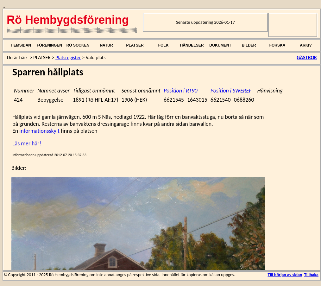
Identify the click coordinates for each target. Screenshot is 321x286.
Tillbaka (311, 274)
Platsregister (68, 57)
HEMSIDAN (21, 45)
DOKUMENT (220, 45)
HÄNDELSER (192, 45)
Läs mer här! (26, 143)
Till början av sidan (285, 274)
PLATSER (134, 45)
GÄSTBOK (307, 57)
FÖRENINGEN (49, 45)
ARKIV (306, 45)
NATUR (106, 45)
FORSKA (277, 45)
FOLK (163, 45)
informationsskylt (39, 130)
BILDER (249, 45)
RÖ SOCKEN (78, 45)
